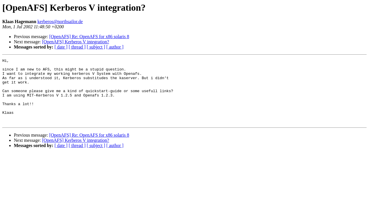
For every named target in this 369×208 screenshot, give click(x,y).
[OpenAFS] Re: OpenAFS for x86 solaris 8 (89, 36)
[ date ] (60, 46)
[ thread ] (77, 46)
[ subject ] (96, 46)
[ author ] (115, 46)
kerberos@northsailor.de (60, 21)
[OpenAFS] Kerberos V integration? (75, 41)
